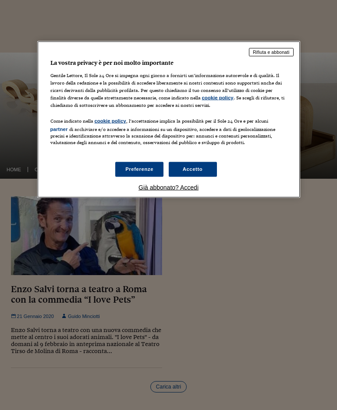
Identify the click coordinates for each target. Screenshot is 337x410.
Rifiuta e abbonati (271, 52)
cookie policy (218, 97)
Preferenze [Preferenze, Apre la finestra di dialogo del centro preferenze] (139, 168)
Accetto (193, 168)
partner (59, 129)
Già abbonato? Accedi (168, 187)
